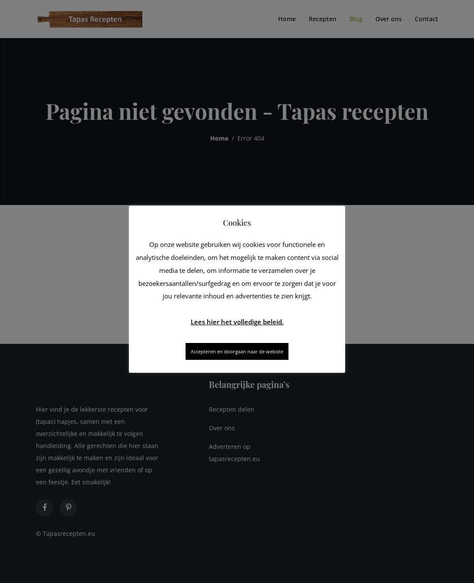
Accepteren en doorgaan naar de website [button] (237, 351)
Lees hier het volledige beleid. (237, 321)
